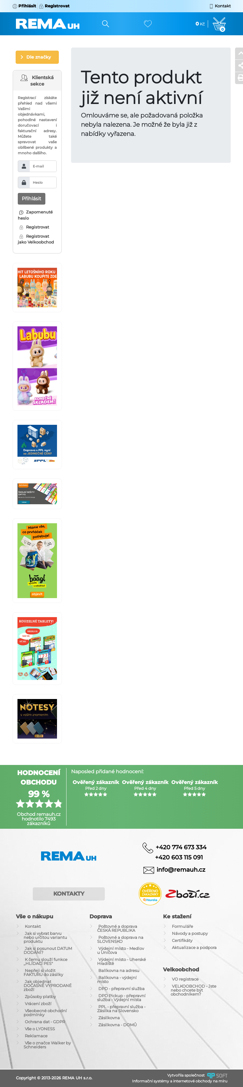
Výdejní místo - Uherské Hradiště (121, 961)
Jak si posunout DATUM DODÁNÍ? (48, 950)
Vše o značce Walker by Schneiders (47, 1044)
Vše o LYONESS (40, 1028)
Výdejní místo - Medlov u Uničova (120, 950)
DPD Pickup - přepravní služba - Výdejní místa (121, 997)
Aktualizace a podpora (194, 947)
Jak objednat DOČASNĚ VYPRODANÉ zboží (48, 985)
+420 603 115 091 (174, 857)
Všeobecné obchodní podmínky (45, 1012)
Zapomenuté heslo (35, 215)
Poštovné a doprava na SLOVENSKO (120, 939)
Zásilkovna (109, 1017)
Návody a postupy (190, 933)
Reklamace (36, 1035)
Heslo (38, 182)
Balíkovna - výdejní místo (117, 979)
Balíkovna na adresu (118, 970)
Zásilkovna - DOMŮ (117, 1024)
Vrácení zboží (38, 1003)
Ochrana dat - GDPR (45, 1021)
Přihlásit (31, 199)
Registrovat (34, 227)
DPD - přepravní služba (121, 988)
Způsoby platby (40, 996)
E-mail (38, 166)
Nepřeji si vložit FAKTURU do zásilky (43, 972)
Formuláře (182, 926)
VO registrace (185, 979)
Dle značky (38, 57)
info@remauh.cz (181, 869)
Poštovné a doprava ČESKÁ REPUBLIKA (117, 928)
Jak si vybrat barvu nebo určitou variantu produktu (45, 937)
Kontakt (33, 926)
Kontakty (68, 893)
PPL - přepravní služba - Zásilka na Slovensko (121, 1008)
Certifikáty (182, 940)
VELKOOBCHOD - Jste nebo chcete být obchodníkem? (193, 990)
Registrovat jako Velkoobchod (36, 239)
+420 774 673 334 (181, 847)
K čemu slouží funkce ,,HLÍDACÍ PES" (45, 961)
